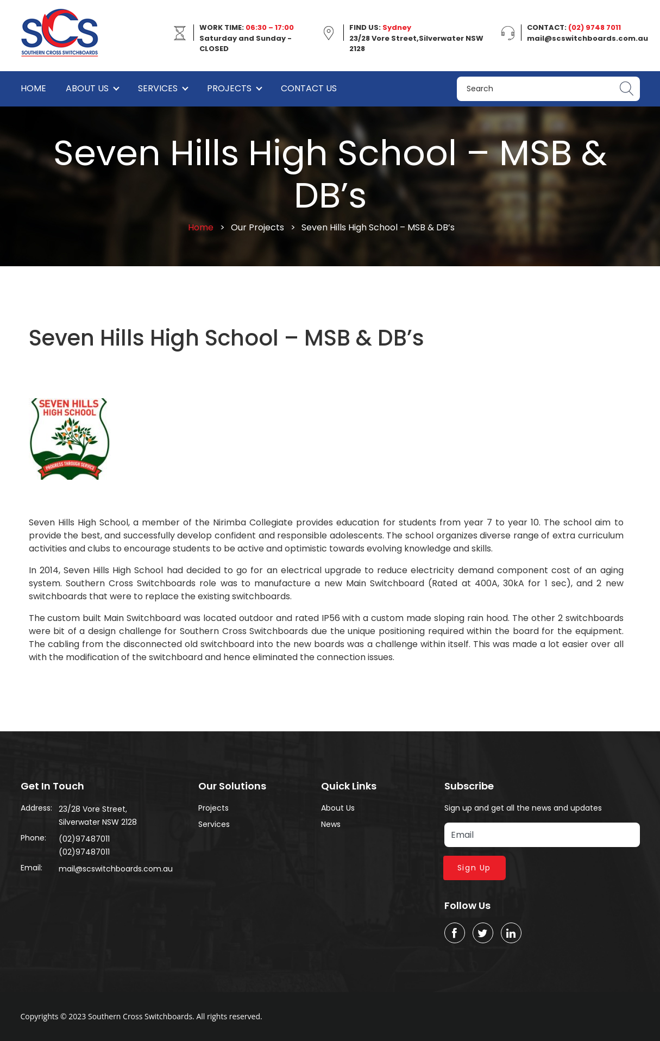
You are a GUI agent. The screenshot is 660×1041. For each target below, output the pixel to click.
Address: (36, 807)
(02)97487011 (84, 838)
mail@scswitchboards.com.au (116, 868)
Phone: (33, 837)
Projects (229, 88)
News (331, 824)
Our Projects (257, 227)
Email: (31, 867)
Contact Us (309, 88)
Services (158, 88)
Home (33, 88)
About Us (87, 88)
